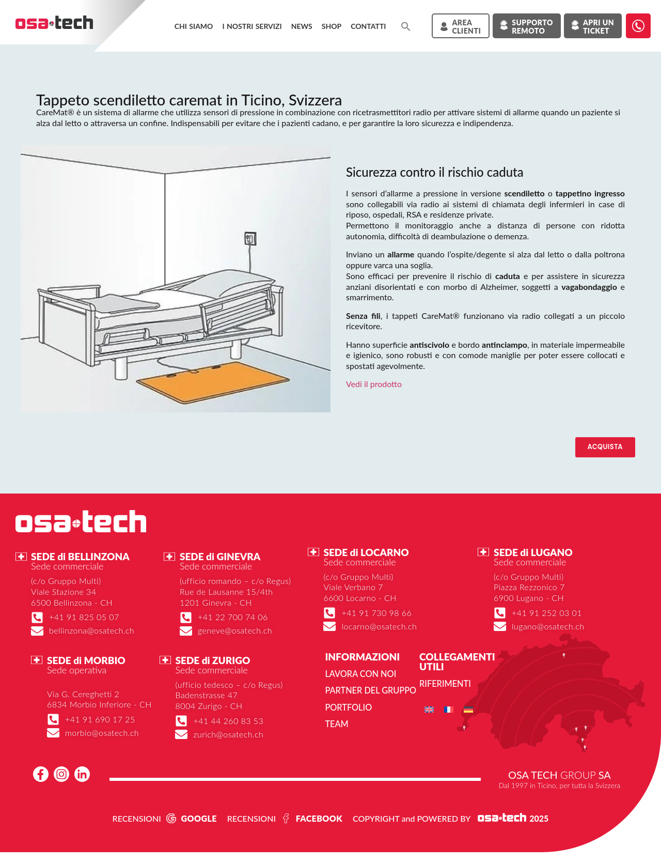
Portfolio (348, 707)
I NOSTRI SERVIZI (251, 26)
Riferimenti (444, 683)
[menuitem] (429, 709)
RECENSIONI (137, 818)
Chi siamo (194, 26)
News (301, 26)
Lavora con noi (360, 674)
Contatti (368, 26)
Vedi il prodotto (374, 384)
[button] (405, 26)
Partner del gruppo (370, 690)
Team (336, 723)
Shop (331, 26)
